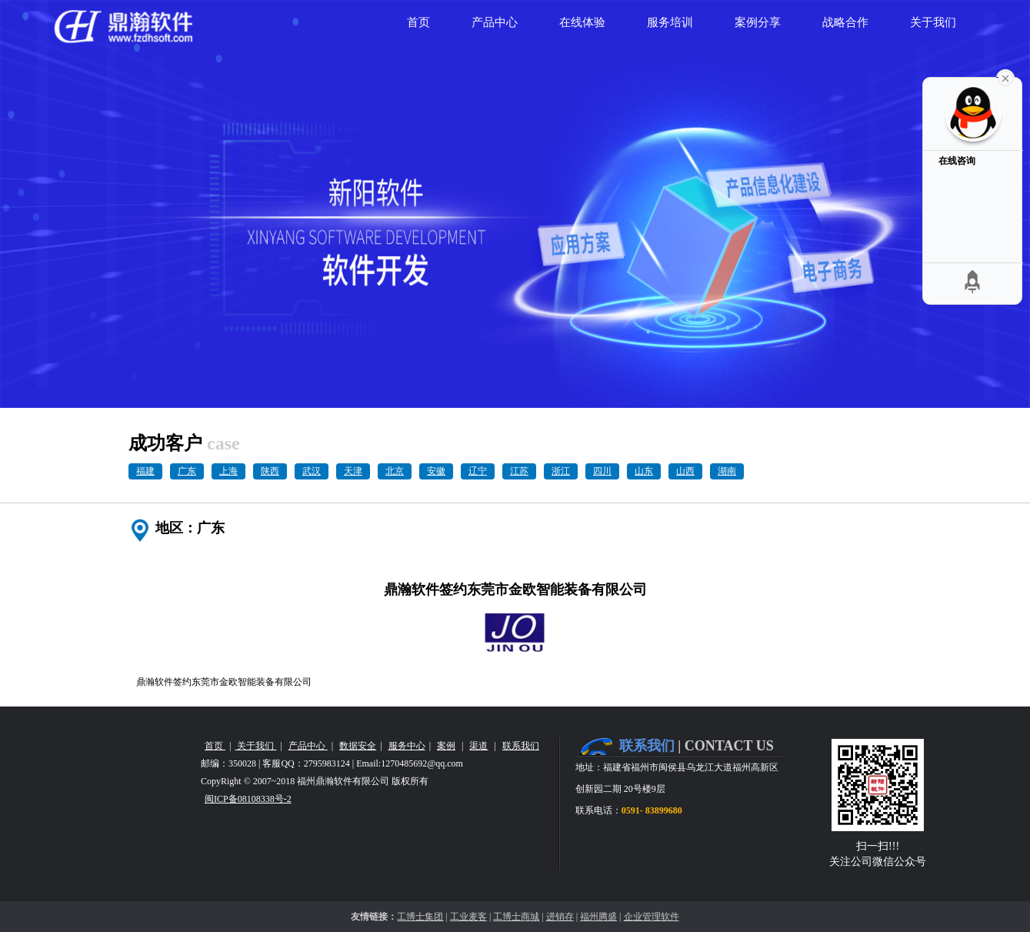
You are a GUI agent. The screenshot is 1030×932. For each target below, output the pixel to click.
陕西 (270, 471)
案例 (446, 745)
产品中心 (308, 745)
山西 (685, 471)
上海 (228, 471)
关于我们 (255, 745)
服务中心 (406, 745)
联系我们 (520, 745)
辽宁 (477, 471)
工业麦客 (468, 916)
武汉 (311, 471)
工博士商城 (516, 916)
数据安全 (357, 745)
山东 (644, 471)
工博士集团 (420, 916)
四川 (602, 471)
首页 (215, 745)
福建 (145, 471)
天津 (353, 471)
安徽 (436, 471)
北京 (394, 471)
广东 (187, 471)
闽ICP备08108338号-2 (248, 798)
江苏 (519, 471)
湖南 (727, 471)
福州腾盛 (598, 916)
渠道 (478, 745)
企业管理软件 (651, 916)
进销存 (560, 916)
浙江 (561, 471)
